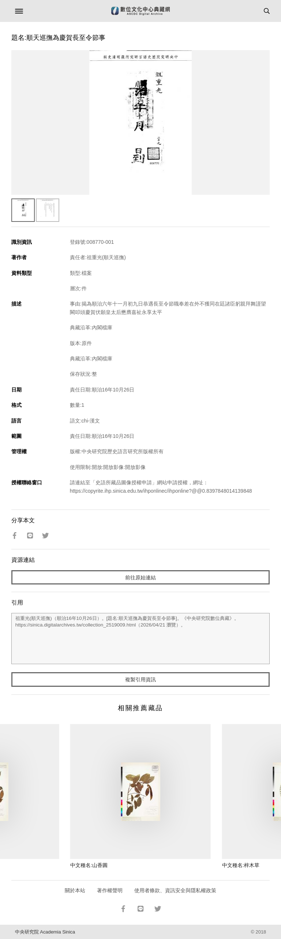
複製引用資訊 (140, 679)
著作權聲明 (110, 890)
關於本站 (75, 890)
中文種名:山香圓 (89, 865)
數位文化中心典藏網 (140, 11)
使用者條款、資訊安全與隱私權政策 (175, 890)
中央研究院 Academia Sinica (45, 932)
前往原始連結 (140, 577)
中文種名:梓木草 (240, 865)
